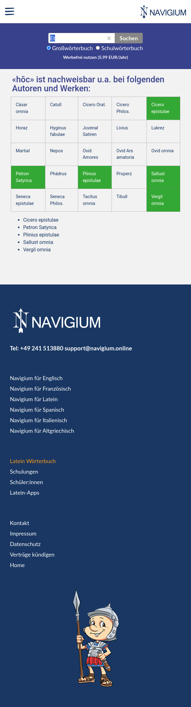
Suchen (129, 38)
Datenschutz (25, 543)
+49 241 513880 (41, 348)
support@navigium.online (98, 348)
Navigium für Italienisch (38, 420)
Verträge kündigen (32, 554)
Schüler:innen (26, 482)
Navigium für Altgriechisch (42, 430)
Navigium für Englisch (36, 378)
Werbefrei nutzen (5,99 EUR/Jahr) (95, 57)
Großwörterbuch (72, 48)
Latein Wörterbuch (33, 461)
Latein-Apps (24, 492)
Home (17, 565)
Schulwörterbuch (122, 48)
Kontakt (19, 522)
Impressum (23, 533)
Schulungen (24, 471)
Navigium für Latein (33, 399)
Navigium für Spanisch (37, 409)
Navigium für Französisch (40, 388)
